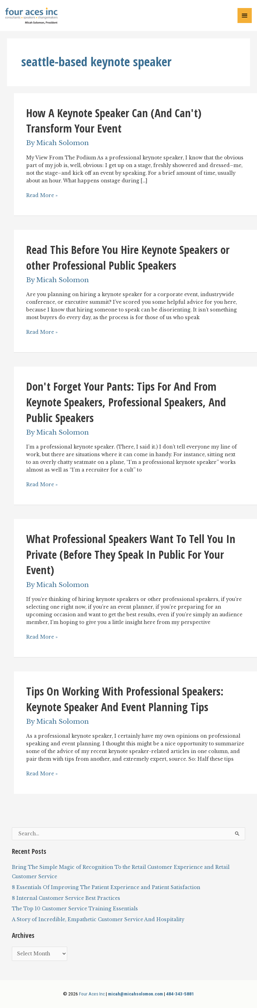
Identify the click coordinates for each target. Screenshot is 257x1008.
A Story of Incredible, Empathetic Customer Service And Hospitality (98, 920)
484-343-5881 (180, 993)
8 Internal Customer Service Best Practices (66, 898)
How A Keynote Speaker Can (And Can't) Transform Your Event (113, 120)
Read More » (42, 196)
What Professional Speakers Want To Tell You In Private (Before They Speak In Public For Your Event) (130, 554)
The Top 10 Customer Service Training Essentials (75, 909)
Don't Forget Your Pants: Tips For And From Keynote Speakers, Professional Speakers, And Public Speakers (126, 402)
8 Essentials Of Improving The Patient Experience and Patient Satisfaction (106, 887)
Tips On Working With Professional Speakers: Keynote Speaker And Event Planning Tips (125, 699)
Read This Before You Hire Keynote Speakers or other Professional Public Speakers (127, 257)
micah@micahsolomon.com (135, 993)
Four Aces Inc (92, 993)
